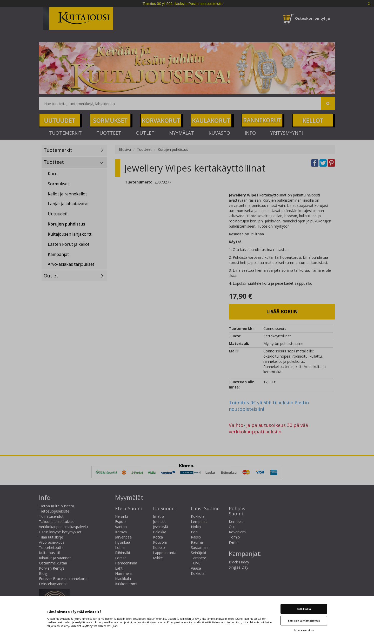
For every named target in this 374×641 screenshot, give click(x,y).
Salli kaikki (304, 609)
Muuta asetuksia (304, 630)
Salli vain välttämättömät (304, 620)
